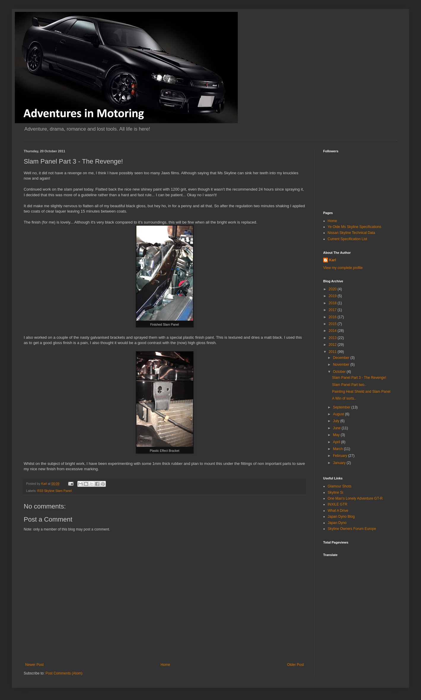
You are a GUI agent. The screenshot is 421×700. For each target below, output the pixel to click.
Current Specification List (347, 239)
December (341, 358)
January (340, 463)
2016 (333, 317)
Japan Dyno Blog (341, 516)
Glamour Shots (339, 486)
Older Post (295, 665)
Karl (332, 260)
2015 (333, 324)
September (342, 407)
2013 (333, 338)
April (337, 442)
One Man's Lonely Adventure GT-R (355, 498)
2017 (333, 310)
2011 (333, 352)
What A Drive (338, 511)
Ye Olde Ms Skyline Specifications (354, 227)
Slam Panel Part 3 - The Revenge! (359, 378)
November (341, 364)
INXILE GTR (337, 504)
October (340, 372)
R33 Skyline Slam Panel (54, 490)
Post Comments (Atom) (63, 673)
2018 (333, 303)
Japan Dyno (337, 523)
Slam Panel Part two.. (349, 385)
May (337, 435)
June (337, 428)
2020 (333, 289)
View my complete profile (343, 268)
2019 (333, 296)
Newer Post (34, 665)
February (340, 456)
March (338, 449)
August (339, 414)
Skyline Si (335, 492)
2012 (333, 345)
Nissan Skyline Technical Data (351, 233)
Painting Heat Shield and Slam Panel (361, 391)
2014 (333, 331)
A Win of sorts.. (344, 398)
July (336, 421)
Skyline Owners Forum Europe (352, 529)
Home (165, 665)
